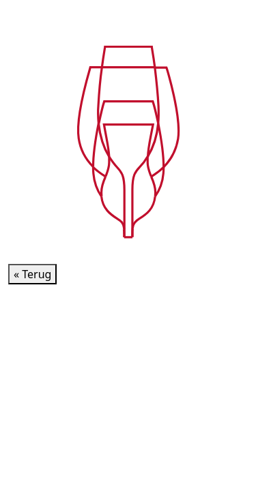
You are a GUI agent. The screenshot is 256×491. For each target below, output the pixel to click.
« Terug (32, 274)
